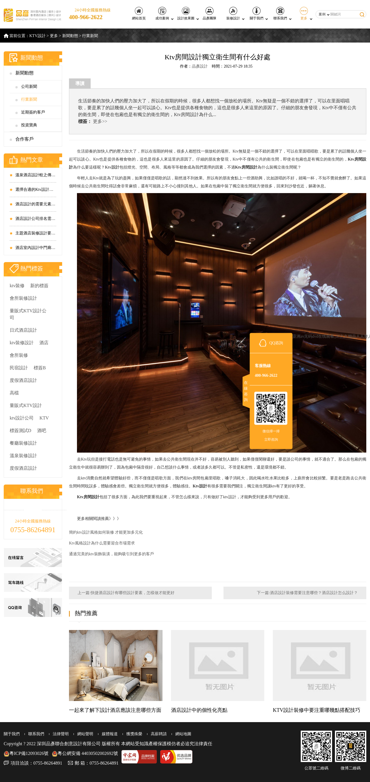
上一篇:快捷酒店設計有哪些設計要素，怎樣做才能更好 (126, 593)
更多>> (100, 121)
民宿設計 (19, 367)
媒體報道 (110, 734)
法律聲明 (61, 734)
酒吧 (41, 430)
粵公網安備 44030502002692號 (85, 753)
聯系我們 (280, 13)
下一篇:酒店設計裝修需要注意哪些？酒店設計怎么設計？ (307, 593)
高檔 (14, 392)
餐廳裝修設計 (23, 443)
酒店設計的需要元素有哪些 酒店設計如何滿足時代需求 (35, 204)
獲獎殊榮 (134, 734)
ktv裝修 (17, 285)
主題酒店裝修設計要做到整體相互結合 (35, 233)
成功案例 (162, 13)
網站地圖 (183, 734)
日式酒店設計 (23, 330)
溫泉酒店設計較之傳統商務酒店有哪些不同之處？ (35, 175)
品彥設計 (200, 66)
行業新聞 (90, 36)
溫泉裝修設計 (23, 455)
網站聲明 (85, 734)
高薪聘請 (159, 734)
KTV (44, 418)
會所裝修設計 (23, 298)
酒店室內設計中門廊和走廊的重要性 (35, 248)
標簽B (40, 367)
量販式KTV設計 (26, 405)
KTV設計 (37, 36)
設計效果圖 (185, 13)
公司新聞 (29, 86)
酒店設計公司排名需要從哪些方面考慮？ (35, 218)
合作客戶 (24, 139)
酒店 (43, 342)
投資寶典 (29, 125)
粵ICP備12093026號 (26, 753)
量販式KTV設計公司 (28, 314)
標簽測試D (20, 430)
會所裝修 (19, 355)
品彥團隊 (209, 13)
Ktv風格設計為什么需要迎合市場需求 (102, 543)
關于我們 (256, 13)
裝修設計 (233, 13)
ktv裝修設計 (22, 342)
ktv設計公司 (22, 418)
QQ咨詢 (276, 343)
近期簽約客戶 (33, 112)
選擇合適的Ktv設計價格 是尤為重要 (35, 189)
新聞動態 (70, 36)
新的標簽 (39, 285)
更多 (304, 13)
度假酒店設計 (23, 380)
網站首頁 (139, 13)
